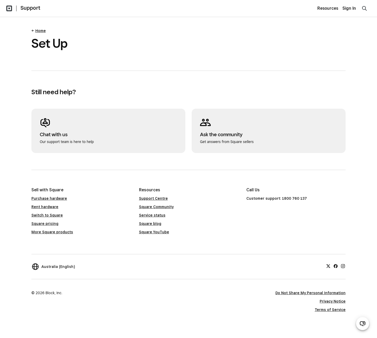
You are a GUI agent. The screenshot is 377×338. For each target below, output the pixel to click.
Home (40, 31)
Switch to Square (47, 215)
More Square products (52, 232)
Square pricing (44, 223)
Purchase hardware (49, 198)
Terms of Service (330, 310)
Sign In (349, 8)
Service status (152, 215)
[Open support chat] (362, 323)
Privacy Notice (333, 301)
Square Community (156, 207)
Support (30, 8)
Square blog (150, 223)
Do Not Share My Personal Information (310, 293)
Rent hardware (44, 207)
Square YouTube (154, 232)
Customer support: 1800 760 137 (276, 198)
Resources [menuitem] (327, 8)
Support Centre (153, 198)
